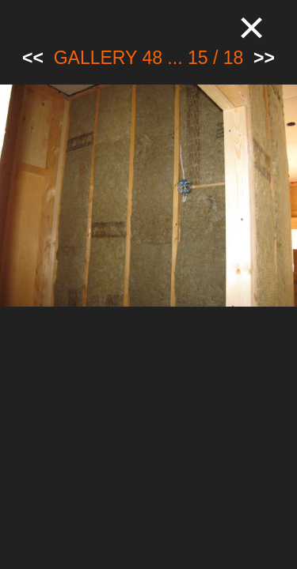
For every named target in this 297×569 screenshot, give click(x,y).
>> (264, 57)
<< (33, 57)
